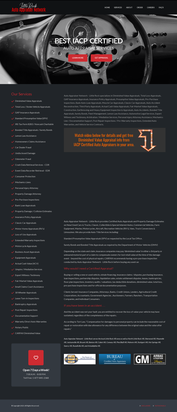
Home (107, 7)
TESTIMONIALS (160, 406)
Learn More (77, 58)
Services (118, 7)
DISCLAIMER (145, 406)
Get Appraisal (101, 58)
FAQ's (161, 7)
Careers (151, 7)
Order (140, 7)
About (129, 7)
